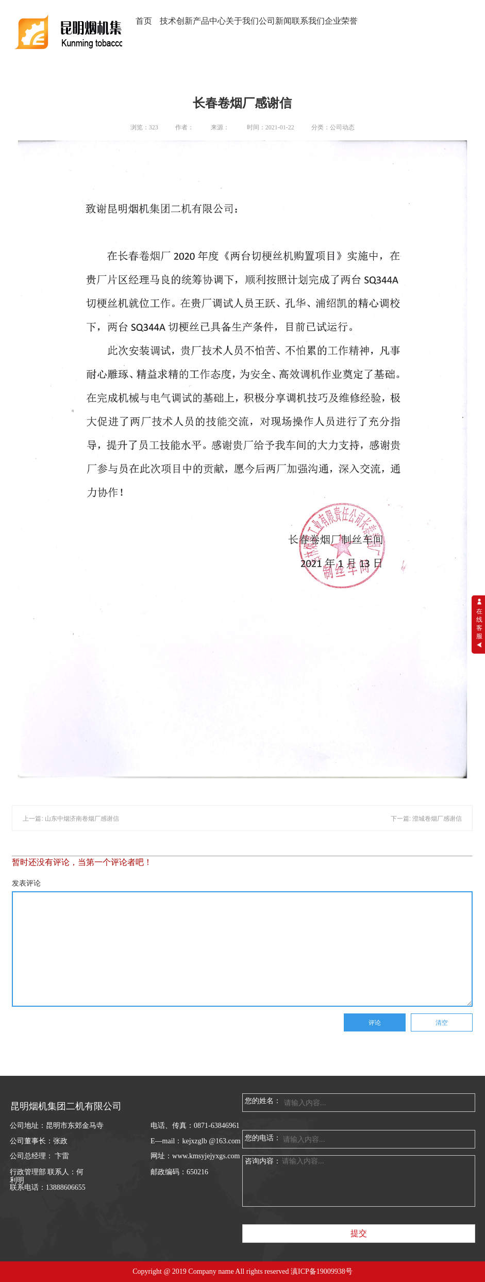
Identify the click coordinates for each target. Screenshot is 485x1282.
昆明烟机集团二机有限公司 (66, 1106)
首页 (144, 20)
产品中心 (209, 20)
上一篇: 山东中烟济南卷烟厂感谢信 (71, 818)
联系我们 (308, 20)
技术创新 (176, 20)
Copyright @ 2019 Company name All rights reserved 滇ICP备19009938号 (242, 1271)
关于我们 (242, 20)
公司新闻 (275, 20)
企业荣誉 (341, 20)
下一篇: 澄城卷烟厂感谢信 (426, 818)
